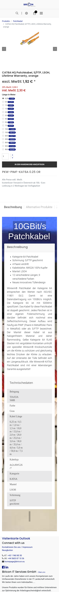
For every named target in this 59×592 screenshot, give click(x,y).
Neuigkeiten (7, 520)
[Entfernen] (12, 123)
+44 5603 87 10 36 (16, 528)
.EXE (35, 569)
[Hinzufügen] (12, 120)
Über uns (41, 542)
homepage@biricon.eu (15, 531)
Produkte (6, 21)
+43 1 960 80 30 (15, 525)
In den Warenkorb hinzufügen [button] (29, 130)
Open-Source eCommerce (41, 587)
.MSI (19, 569)
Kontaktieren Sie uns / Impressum (17, 517)
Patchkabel (17, 21)
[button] (4, 32)
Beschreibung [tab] (13, 172)
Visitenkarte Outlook (16, 508)
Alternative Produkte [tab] (39, 172)
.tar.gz (20, 575)
